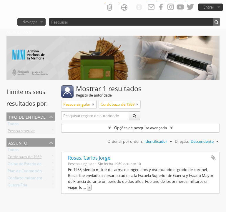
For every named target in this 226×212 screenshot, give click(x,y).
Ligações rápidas (139, 7)
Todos (13, 124)
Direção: (182, 141)
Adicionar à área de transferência (213, 158)
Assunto (17, 142)
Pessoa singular (21, 132)
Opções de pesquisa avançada (140, 127)
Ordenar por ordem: (125, 141)
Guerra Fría (17, 186)
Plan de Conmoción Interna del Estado (41, 172)
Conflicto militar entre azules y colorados (43, 179)
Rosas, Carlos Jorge (89, 158)
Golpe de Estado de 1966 (29, 165)
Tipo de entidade (27, 116)
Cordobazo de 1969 (24, 157)
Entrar (208, 7)
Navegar (29, 21)
